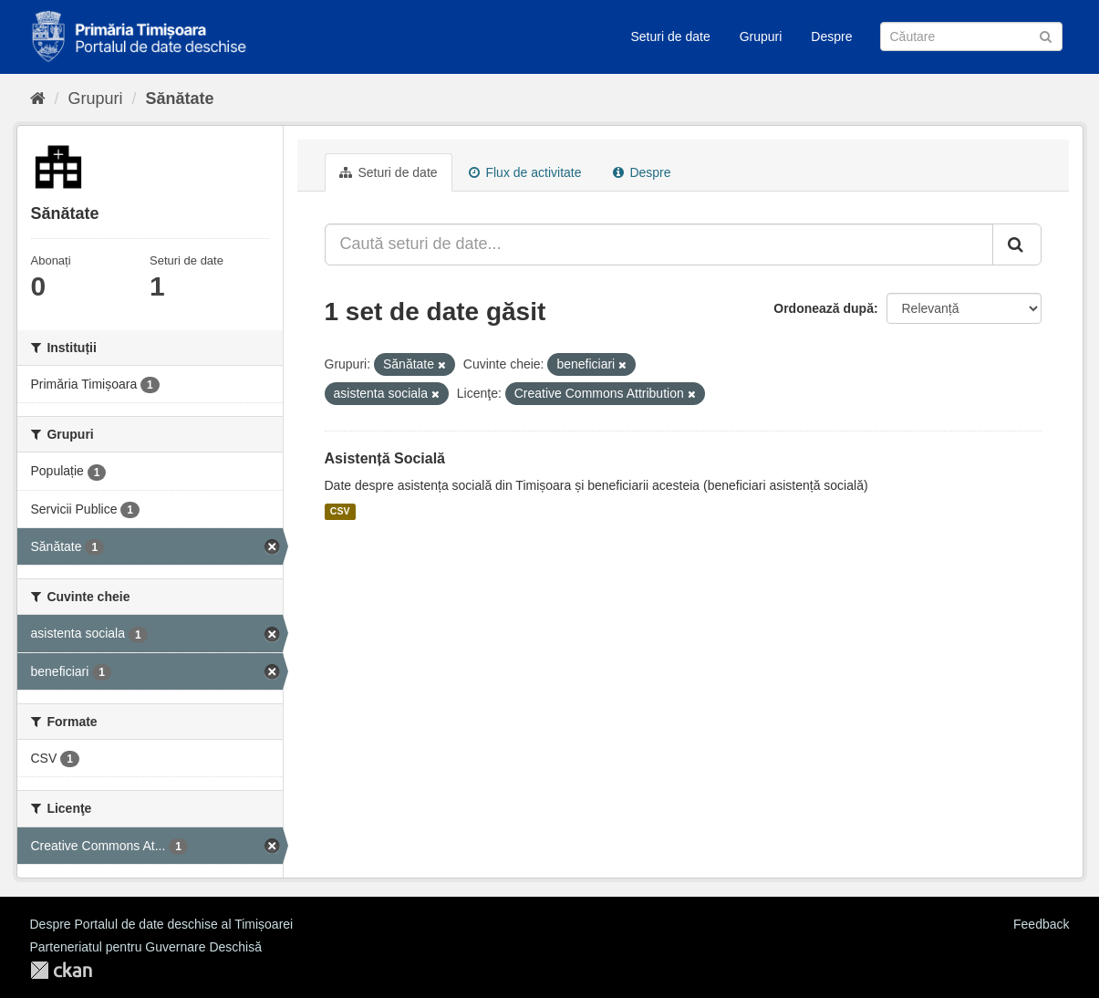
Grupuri (761, 36)
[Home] (38, 98)
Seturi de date (670, 36)
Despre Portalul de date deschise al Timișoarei (162, 924)
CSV (340, 511)
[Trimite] (1045, 35)
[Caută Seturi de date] (971, 36)
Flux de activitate (525, 172)
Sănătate (180, 98)
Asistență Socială (385, 458)
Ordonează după (823, 308)
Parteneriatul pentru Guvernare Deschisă (146, 947)
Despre (831, 36)
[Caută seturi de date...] (659, 244)
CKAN (61, 970)
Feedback (1041, 924)
